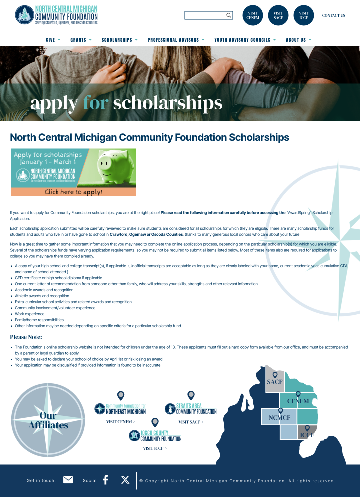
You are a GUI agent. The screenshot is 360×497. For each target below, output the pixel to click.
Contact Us (333, 15)
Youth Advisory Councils (245, 39)
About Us (299, 39)
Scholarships (120, 39)
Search (228, 15)
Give (53, 39)
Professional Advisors (176, 39)
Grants (81, 39)
